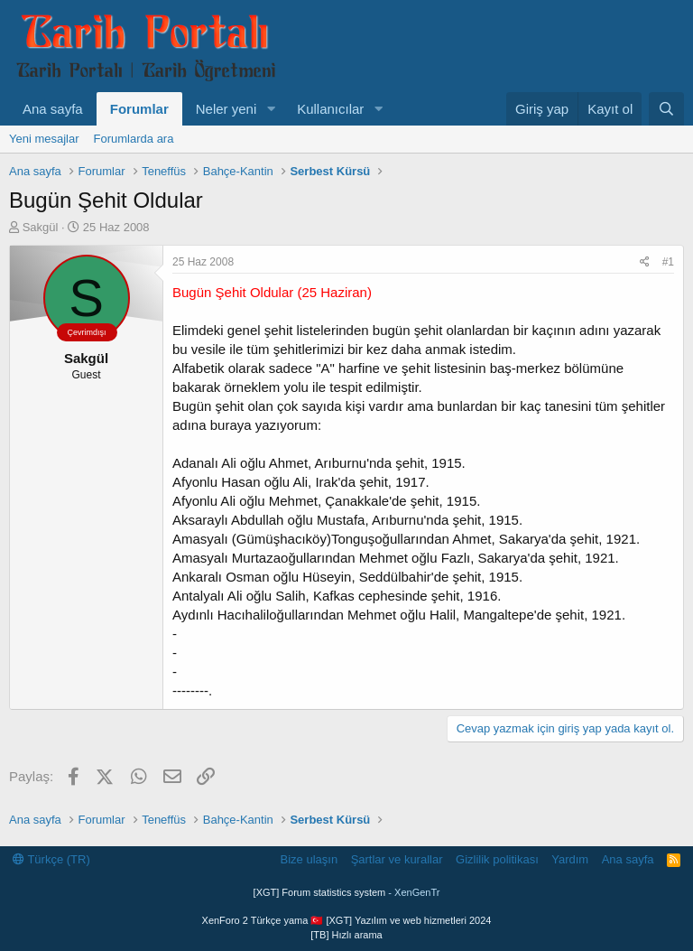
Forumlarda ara (134, 138)
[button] (270, 109)
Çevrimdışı (86, 332)
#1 (668, 262)
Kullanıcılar (330, 109)
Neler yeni (226, 109)
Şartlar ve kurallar (397, 859)
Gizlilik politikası (497, 859)
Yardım (569, 859)
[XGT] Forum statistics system (347, 892)
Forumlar (139, 109)
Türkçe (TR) (51, 859)
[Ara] (666, 109)
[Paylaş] (644, 262)
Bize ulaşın (309, 859)
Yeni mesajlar (44, 138)
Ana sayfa (53, 109)
